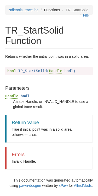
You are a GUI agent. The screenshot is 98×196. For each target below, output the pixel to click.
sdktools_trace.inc (23, 10)
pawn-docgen (30, 185)
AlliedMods (83, 185)
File (86, 15)
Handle (55, 71)
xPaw (63, 185)
